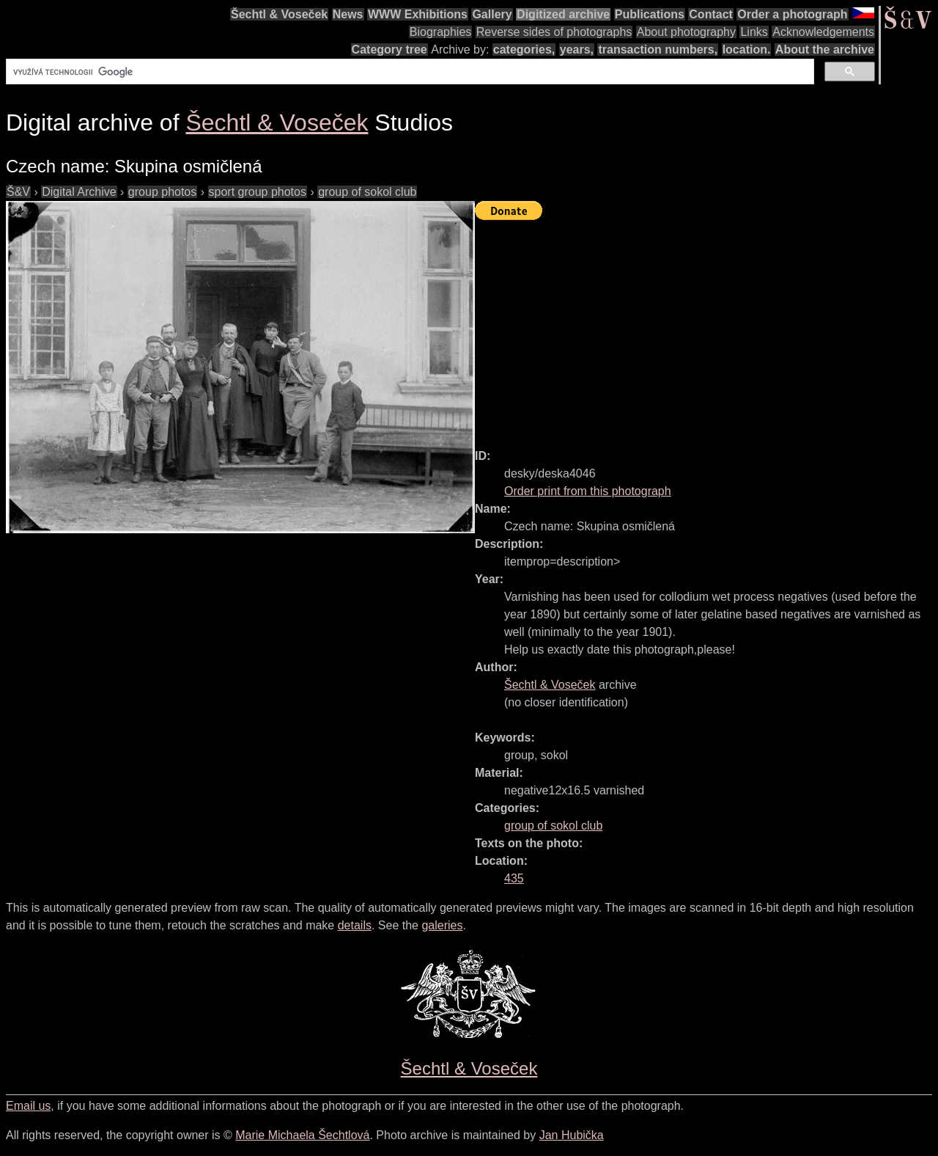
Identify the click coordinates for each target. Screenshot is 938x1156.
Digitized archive (563, 14)
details (355, 925)
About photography (686, 32)
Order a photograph (792, 14)
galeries (441, 925)
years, (577, 49)
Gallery (492, 14)
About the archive (824, 49)
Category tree (389, 49)
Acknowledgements (823, 32)
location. (747, 49)
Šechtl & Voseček (279, 14)
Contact (711, 14)
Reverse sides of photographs (554, 32)
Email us (28, 1106)
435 (514, 878)
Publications (649, 14)
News (348, 14)
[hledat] (408, 71)
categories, (524, 49)
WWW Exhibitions (418, 14)
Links (753, 32)
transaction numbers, (657, 49)
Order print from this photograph (587, 491)
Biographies (441, 32)
